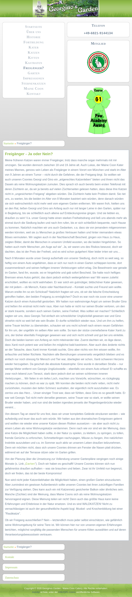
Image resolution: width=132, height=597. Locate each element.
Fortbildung (34, 42)
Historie (34, 37)
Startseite (33, 27)
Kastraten (33, 63)
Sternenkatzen (34, 83)
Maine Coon (33, 88)
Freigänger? (33, 68)
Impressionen (33, 78)
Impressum (11, 567)
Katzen (34, 52)
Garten (34, 73)
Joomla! (36, 592)
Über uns (33, 32)
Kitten (33, 57)
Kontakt (34, 94)
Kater (34, 47)
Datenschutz (12, 577)
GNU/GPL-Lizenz (66, 592)
